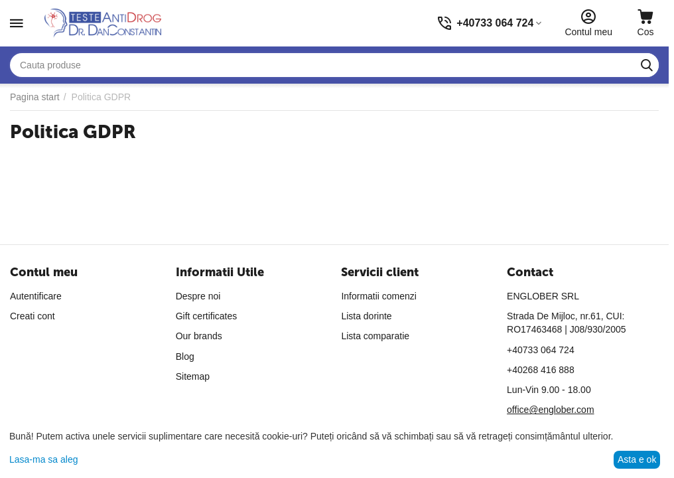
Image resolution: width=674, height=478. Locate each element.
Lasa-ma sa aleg (43, 459)
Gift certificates (206, 316)
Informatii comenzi (379, 296)
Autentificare (36, 296)
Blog (185, 356)
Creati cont (32, 316)
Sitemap (193, 376)
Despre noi (198, 296)
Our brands (199, 336)
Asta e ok (637, 459)
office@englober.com (550, 409)
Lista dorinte (366, 316)
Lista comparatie (375, 336)
